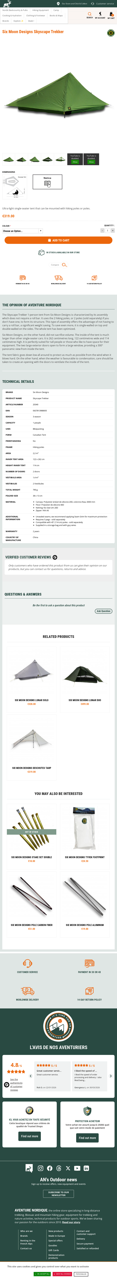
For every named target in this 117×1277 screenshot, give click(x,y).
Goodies (52, 1245)
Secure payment (85, 1243)
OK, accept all (42, 1274)
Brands (24, 1235)
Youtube (77, 1168)
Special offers (55, 1240)
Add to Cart (60, 240)
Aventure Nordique (31, 1210)
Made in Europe (56, 1235)
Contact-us (26, 1248)
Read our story (71, 1222)
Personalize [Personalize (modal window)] (81, 1274)
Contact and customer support (86, 1232)
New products (55, 1231)
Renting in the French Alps (27, 1242)
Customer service (27, 972)
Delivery (81, 1238)
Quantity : (109, 225)
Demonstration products (56, 1256)
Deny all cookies (62, 1274)
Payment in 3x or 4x (23, 284)
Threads (59, 1168)
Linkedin (86, 1168)
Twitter (68, 1168)
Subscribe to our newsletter (58, 1194)
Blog (29, 1168)
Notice (47, 177)
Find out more (29, 1136)
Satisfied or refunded (88, 1248)
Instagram (40, 1168)
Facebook (50, 1168)
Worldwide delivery (58, 284)
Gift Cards (53, 1250)
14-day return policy (94, 284)
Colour (5, 226)
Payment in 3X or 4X (89, 972)
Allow (75, 162)
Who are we (26, 1231)
